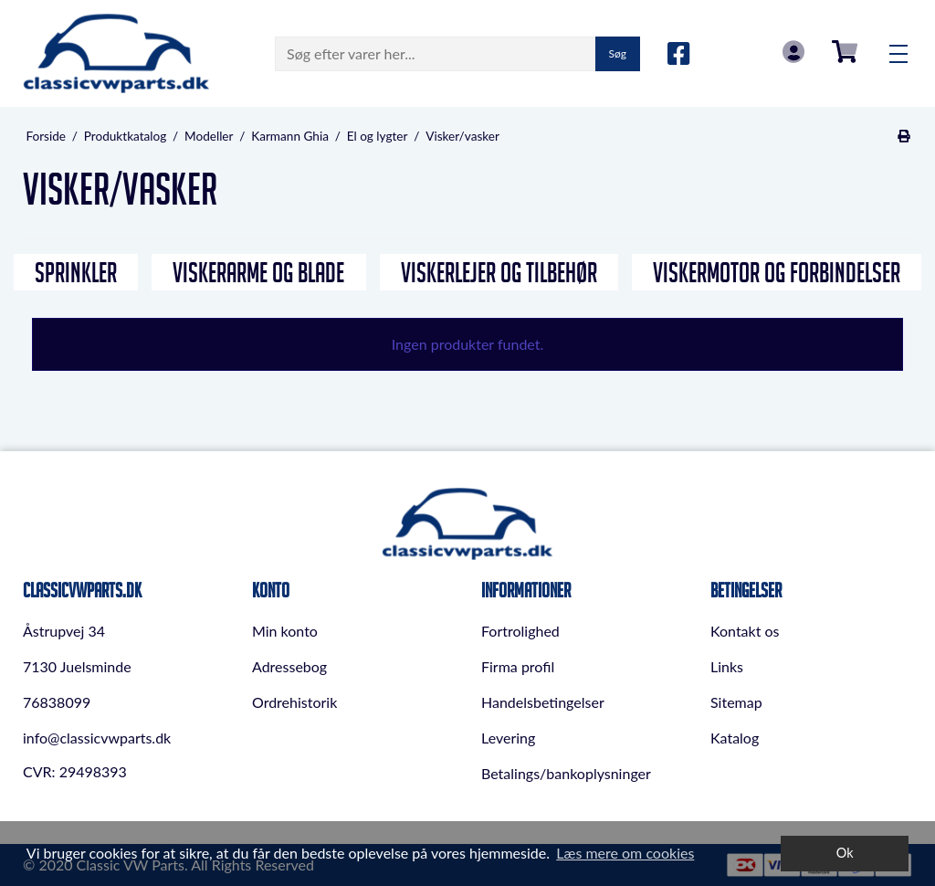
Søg (617, 53)
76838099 (56, 702)
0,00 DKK (844, 51)
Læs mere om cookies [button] (625, 852)
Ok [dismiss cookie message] (845, 852)
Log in (793, 51)
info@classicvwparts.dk (97, 737)
